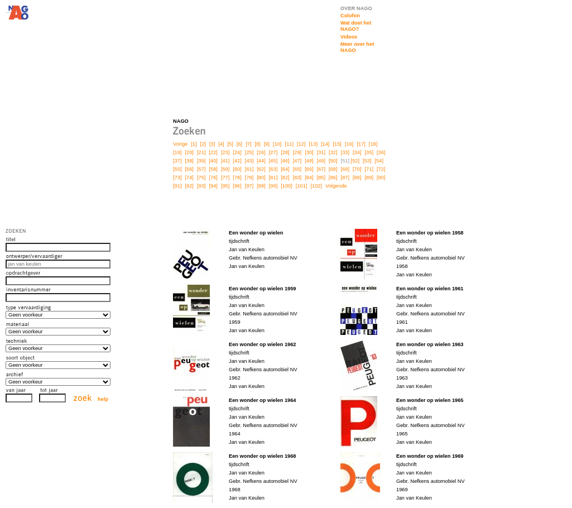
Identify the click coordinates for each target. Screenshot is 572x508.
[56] (189, 169)
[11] (289, 144)
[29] (297, 152)
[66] (309, 169)
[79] (249, 177)
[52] (355, 161)
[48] (309, 161)
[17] (361, 144)
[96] (237, 186)
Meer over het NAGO (357, 47)
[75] (201, 177)
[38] (189, 161)
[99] (273, 186)
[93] (201, 186)
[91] (177, 186)
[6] (239, 144)
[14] (325, 144)
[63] (273, 169)
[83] (297, 177)
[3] (212, 144)
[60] (237, 169)
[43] (249, 161)
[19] (177, 152)
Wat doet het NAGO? (355, 26)
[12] (301, 144)
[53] (367, 161)
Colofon (350, 15)
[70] (357, 169)
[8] (257, 144)
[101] (301, 186)
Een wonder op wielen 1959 (262, 288)
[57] (201, 169)
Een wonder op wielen (256, 233)
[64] (285, 169)
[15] (337, 144)
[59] (225, 169)
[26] (261, 152)
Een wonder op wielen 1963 (430, 344)
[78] (237, 177)
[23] (225, 152)
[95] (225, 186)
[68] (333, 169)
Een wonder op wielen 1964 (262, 400)
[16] (349, 144)
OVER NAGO (356, 8)
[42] (237, 161)
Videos (348, 37)
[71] (369, 169)
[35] (369, 152)
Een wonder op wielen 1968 (262, 456)
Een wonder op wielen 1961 (430, 288)
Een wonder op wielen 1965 (430, 400)
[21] (201, 152)
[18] (373, 144)
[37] (177, 161)
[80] (261, 177)
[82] (285, 177)
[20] (189, 152)
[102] (316, 186)
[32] (333, 152)
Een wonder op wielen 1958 (430, 233)
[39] (201, 161)
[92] (189, 186)
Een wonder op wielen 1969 (430, 456)
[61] (249, 169)
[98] (261, 186)
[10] (277, 144)
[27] (273, 152)
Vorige (180, 144)
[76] (213, 177)
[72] (381, 169)
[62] (261, 169)
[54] (379, 161)
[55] (177, 169)
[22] (213, 152)
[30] (309, 152)
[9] (267, 144)
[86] (333, 177)
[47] (297, 161)
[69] (345, 169)
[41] (225, 161)
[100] (286, 186)
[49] (321, 161)
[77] (225, 177)
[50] (333, 161)
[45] (273, 161)
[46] (285, 161)
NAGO (181, 121)
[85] (321, 177)
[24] (237, 152)
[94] (213, 186)
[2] (203, 144)
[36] (381, 152)
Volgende (336, 186)
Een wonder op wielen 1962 (262, 344)
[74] (189, 177)
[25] (249, 152)
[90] (381, 177)
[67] (321, 169)
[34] (357, 152)
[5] (230, 144)
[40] (213, 161)
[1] (193, 144)
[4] (221, 144)
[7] (248, 144)
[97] (249, 186)
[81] (273, 177)
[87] (345, 177)
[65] (297, 169)
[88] (357, 177)
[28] (285, 152)
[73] (177, 177)
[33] (345, 152)
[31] (321, 152)
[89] (369, 177)
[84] (309, 177)
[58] (213, 169)
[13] (313, 144)
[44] (261, 161)
